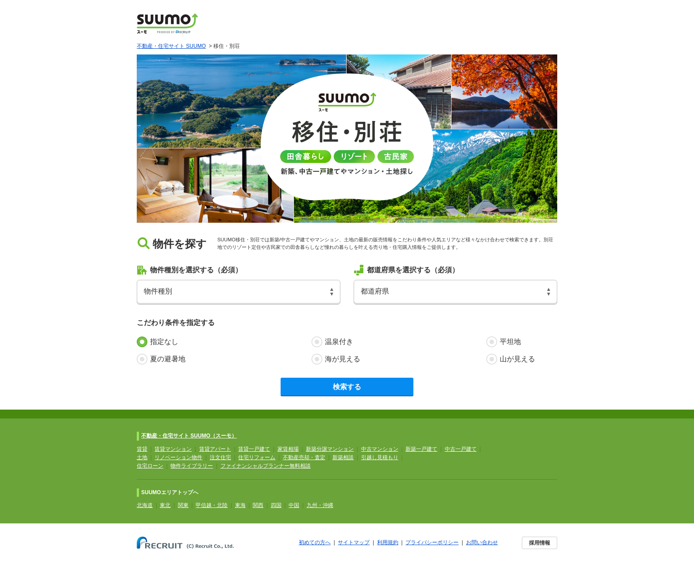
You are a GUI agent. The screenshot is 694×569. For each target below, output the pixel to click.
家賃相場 (288, 449)
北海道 (145, 505)
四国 (276, 505)
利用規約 (387, 542)
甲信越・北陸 (211, 505)
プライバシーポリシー (432, 542)
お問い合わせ (482, 542)
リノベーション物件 (178, 457)
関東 (183, 505)
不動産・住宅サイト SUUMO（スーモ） (189, 436)
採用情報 (539, 543)
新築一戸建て (421, 449)
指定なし (164, 341)
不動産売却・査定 (304, 457)
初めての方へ (315, 542)
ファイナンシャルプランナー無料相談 (265, 466)
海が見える (342, 359)
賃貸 (142, 449)
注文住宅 (220, 457)
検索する (347, 387)
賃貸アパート (215, 449)
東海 (240, 505)
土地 (142, 457)
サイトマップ (354, 542)
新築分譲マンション (330, 449)
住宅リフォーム (256, 457)
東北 (165, 505)
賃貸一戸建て (254, 449)
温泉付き (339, 341)
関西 (258, 505)
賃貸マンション (173, 449)
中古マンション (379, 449)
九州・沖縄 (320, 505)
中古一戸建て (461, 449)
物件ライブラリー (191, 466)
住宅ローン (150, 466)
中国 (294, 505)
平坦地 (510, 341)
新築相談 (343, 457)
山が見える (517, 359)
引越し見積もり (379, 457)
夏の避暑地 (167, 359)
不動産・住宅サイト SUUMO (171, 46)
